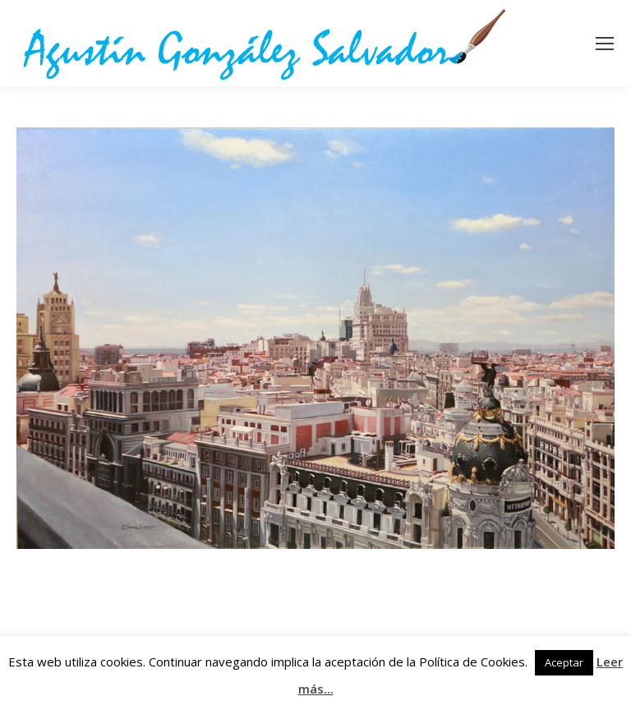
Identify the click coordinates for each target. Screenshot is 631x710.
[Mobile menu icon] (605, 43)
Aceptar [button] (564, 662)
